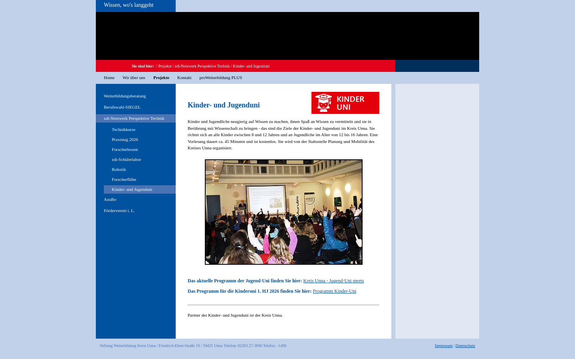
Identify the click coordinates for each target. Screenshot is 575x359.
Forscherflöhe (124, 179)
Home (109, 77)
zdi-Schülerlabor (126, 159)
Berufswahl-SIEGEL (122, 107)
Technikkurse (123, 129)
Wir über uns (134, 77)
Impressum (443, 345)
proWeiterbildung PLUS (220, 77)
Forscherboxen (125, 149)
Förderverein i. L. (119, 210)
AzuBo (110, 199)
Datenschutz (465, 345)
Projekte (164, 66)
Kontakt (184, 77)
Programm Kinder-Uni (335, 291)
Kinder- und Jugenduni (251, 66)
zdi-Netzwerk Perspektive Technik (202, 66)
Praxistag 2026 (125, 139)
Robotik (119, 169)
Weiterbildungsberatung (125, 95)
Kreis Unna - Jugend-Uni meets (333, 281)
